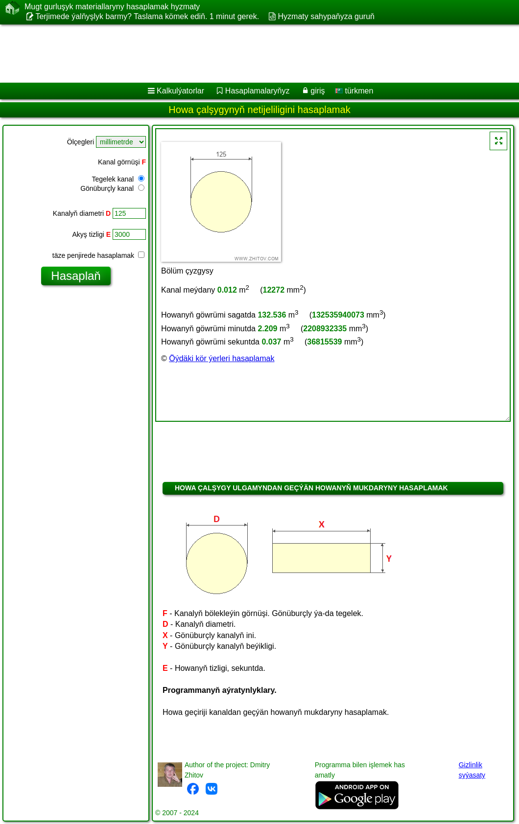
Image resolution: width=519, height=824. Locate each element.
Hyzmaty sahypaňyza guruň (326, 16)
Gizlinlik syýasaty (472, 770)
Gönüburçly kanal (112, 188)
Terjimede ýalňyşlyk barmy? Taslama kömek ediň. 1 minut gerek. (147, 16)
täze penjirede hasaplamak (98, 255)
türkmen (354, 91)
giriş (317, 91)
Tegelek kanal (118, 179)
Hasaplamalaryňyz (257, 91)
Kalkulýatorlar (180, 91)
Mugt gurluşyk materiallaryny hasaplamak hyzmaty (112, 6)
